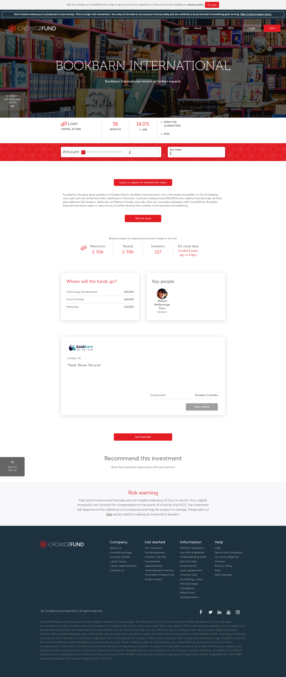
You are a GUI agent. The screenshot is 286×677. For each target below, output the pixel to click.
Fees (218, 570)
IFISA (231, 28)
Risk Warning (223, 574)
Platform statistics (192, 547)
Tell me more (143, 218)
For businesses (155, 552)
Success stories (120, 556)
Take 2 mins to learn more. (256, 14)
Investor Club (188, 574)
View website (202, 406)
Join (272, 28)
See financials (143, 436)
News (185, 28)
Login (252, 28)
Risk (209, 28)
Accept (212, 5)
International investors (159, 570)
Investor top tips (155, 556)
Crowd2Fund (32, 28)
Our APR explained (192, 552)
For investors (153, 547)
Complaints (187, 588)
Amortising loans (191, 579)
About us (116, 547)
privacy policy (196, 4)
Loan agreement (191, 570)
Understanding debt (193, 556)
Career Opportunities (123, 565)
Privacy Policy (223, 565)
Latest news (118, 561)
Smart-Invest (153, 579)
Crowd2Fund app (121, 552)
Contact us (117, 570)
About (197, 28)
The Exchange (189, 583)
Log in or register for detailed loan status (143, 182)
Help (220, 28)
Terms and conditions (229, 552)
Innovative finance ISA (159, 574)
